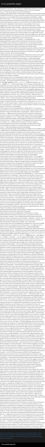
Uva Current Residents (19, 433)
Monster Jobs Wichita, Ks (6, 438)
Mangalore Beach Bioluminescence (19, 436)
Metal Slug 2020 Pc (33, 435)
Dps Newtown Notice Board (35, 436)
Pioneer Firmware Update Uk (7, 435)
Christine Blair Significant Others (33, 433)
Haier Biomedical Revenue (21, 435)
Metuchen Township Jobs (6, 433)
